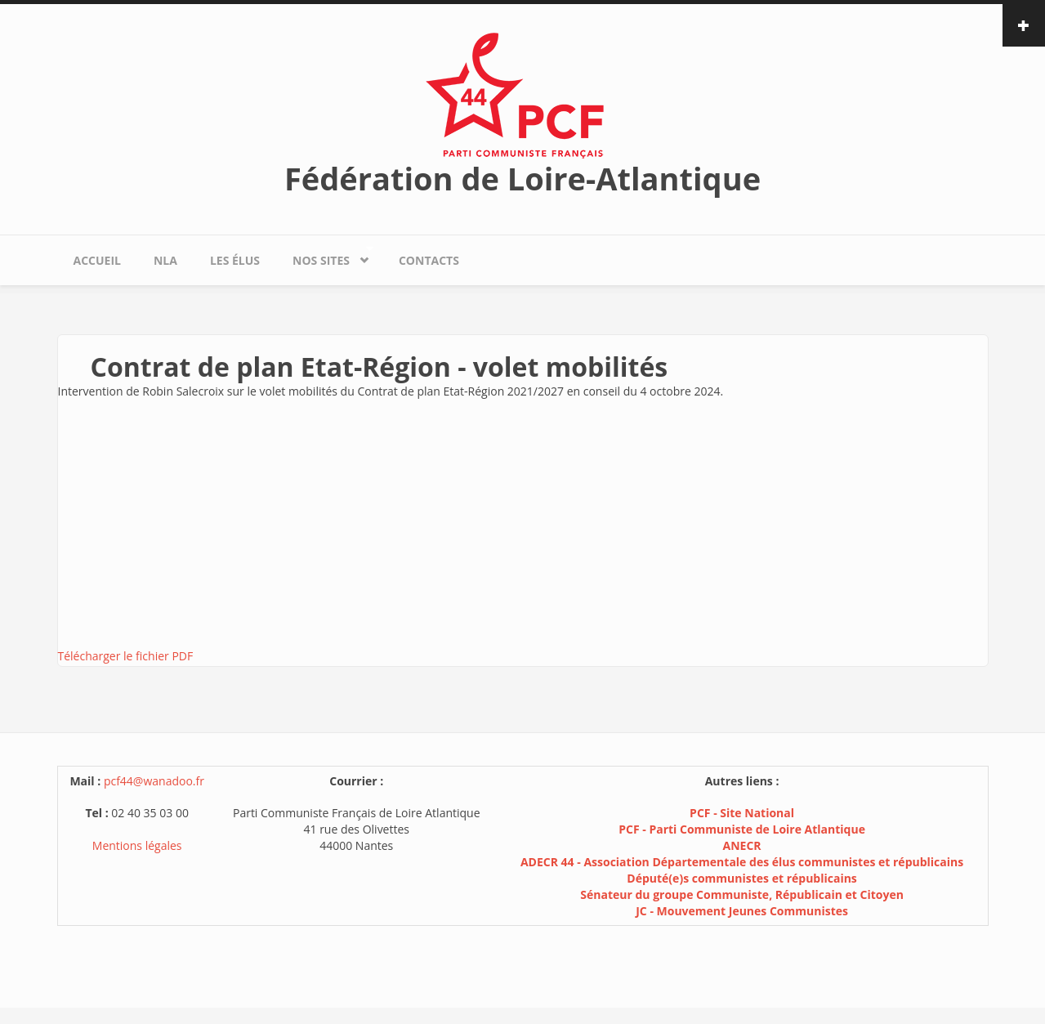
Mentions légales (137, 845)
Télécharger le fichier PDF (126, 656)
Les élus (235, 260)
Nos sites (324, 256)
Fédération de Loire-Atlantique (522, 178)
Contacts (429, 260)
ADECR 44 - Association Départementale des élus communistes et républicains (741, 862)
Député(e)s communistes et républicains (742, 878)
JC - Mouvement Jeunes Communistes (742, 911)
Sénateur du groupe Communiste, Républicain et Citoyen (742, 894)
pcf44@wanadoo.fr (154, 781)
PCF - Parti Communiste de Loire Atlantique (742, 829)
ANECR (742, 845)
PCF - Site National (742, 813)
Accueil (97, 260)
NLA (165, 260)
